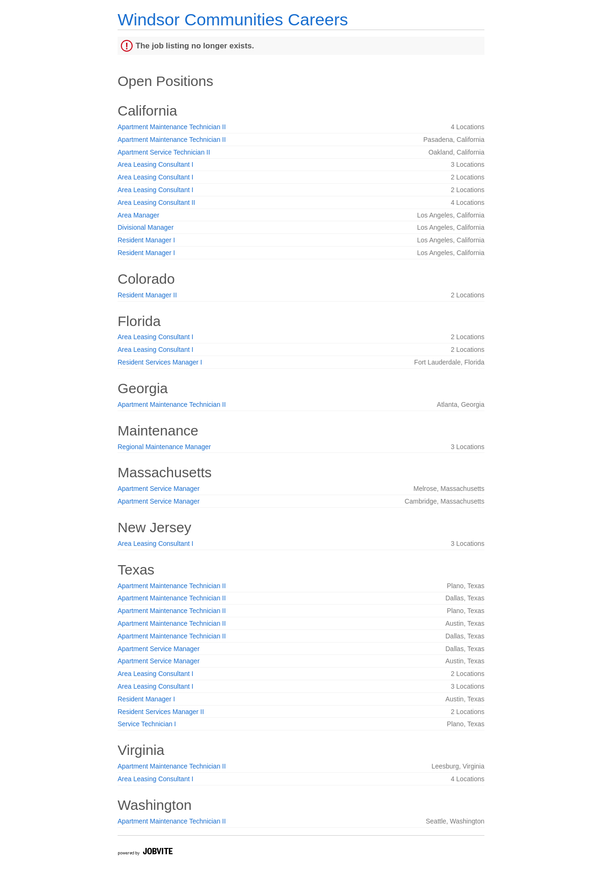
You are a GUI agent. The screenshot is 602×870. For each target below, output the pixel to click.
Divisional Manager (146, 227)
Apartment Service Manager (158, 488)
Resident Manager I (146, 240)
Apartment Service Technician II (164, 152)
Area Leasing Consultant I (155, 164)
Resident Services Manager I (160, 362)
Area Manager (138, 215)
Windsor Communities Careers (233, 19)
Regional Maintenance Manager (164, 447)
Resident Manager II (147, 295)
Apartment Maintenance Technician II (172, 127)
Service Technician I (147, 724)
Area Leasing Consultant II (156, 202)
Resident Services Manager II (161, 711)
